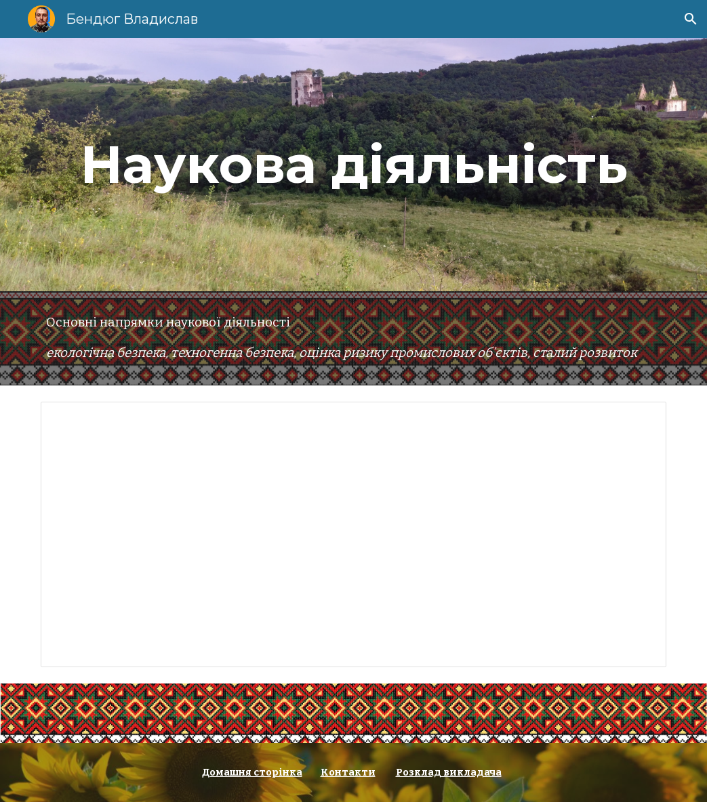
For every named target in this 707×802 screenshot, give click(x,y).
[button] (690, 19)
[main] (353, 165)
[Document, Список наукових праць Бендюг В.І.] (353, 534)
